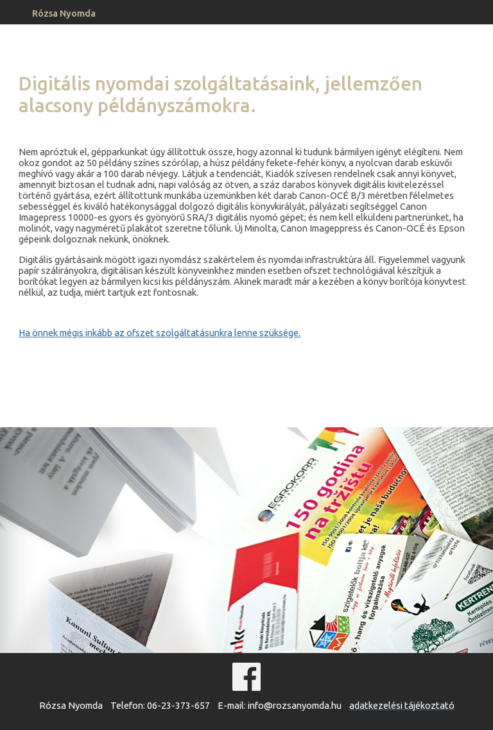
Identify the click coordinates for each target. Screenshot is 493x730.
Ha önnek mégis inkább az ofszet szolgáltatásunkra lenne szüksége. (159, 332)
